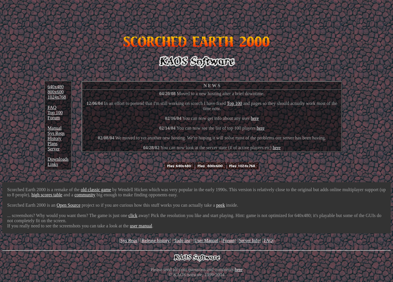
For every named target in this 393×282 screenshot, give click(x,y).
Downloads (58, 159)
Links (53, 164)
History (54, 138)
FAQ (52, 107)
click (132, 215)
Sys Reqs (56, 133)
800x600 (56, 91)
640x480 (56, 86)
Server (54, 148)
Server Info (249, 240)
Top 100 (55, 112)
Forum (54, 117)
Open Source (68, 205)
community (84, 194)
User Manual (206, 240)
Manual (55, 128)
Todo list (182, 240)
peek (220, 205)
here (255, 118)
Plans (53, 143)
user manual (141, 225)
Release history (156, 240)
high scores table (46, 194)
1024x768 (57, 97)
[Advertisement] (196, 15)
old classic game (96, 189)
